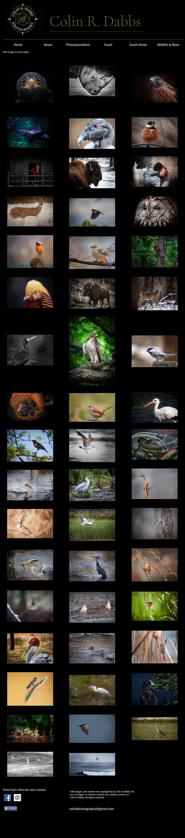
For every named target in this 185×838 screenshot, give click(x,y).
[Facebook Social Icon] (7, 797)
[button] (78, 43)
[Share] (10, 808)
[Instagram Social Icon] (17, 797)
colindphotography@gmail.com (91, 809)
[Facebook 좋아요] (27, 827)
